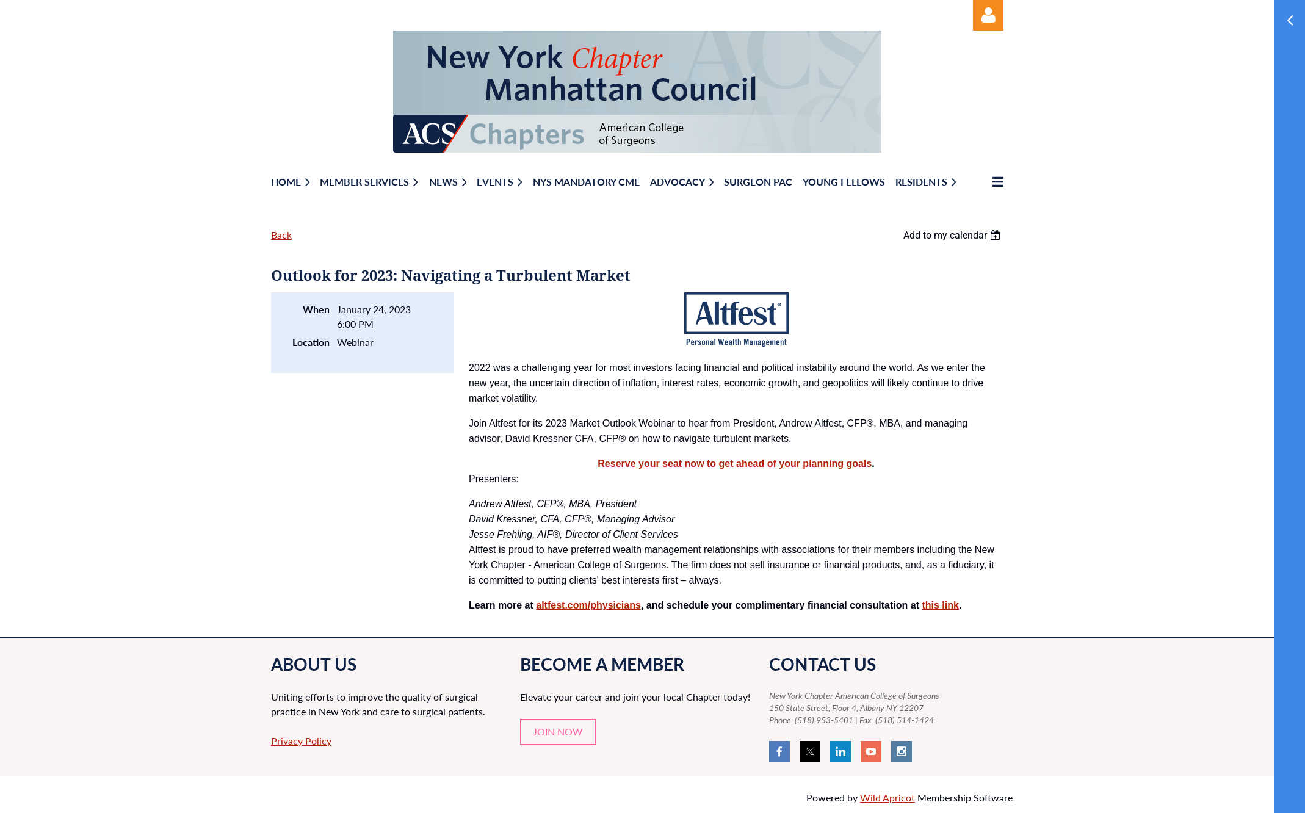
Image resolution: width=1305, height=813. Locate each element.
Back (281, 234)
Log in (988, 15)
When (316, 309)
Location (311, 342)
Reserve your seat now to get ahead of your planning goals (735, 463)
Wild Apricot (887, 797)
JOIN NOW (558, 731)
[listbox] (953, 235)
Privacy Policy (301, 740)
